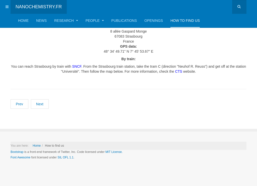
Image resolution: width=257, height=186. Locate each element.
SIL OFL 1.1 (65, 157)
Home (23, 21)
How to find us (185, 21)
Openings (153, 21)
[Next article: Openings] (40, 104)
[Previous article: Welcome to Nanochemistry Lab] (19, 104)
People (95, 21)
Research (66, 21)
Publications (124, 21)
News (41, 21)
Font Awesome (20, 157)
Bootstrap (17, 152)
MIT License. (113, 152)
